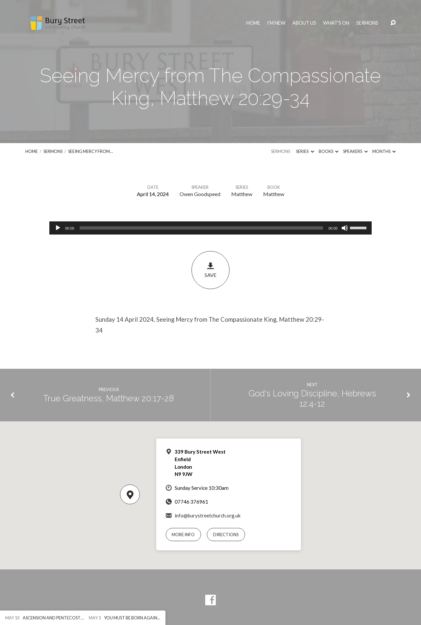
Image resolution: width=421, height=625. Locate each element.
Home (253, 23)
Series (305, 151)
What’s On (336, 23)
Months (384, 151)
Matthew (241, 194)
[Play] (58, 228)
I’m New (276, 23)
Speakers (355, 151)
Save (210, 270)
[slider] (201, 228)
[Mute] (344, 228)
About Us (304, 23)
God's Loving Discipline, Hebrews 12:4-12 (312, 398)
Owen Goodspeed (200, 194)
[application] (210, 228)
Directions (226, 534)
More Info (183, 534)
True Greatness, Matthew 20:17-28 (108, 398)
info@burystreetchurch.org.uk (208, 515)
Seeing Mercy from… (90, 151)
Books (328, 151)
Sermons (367, 23)
